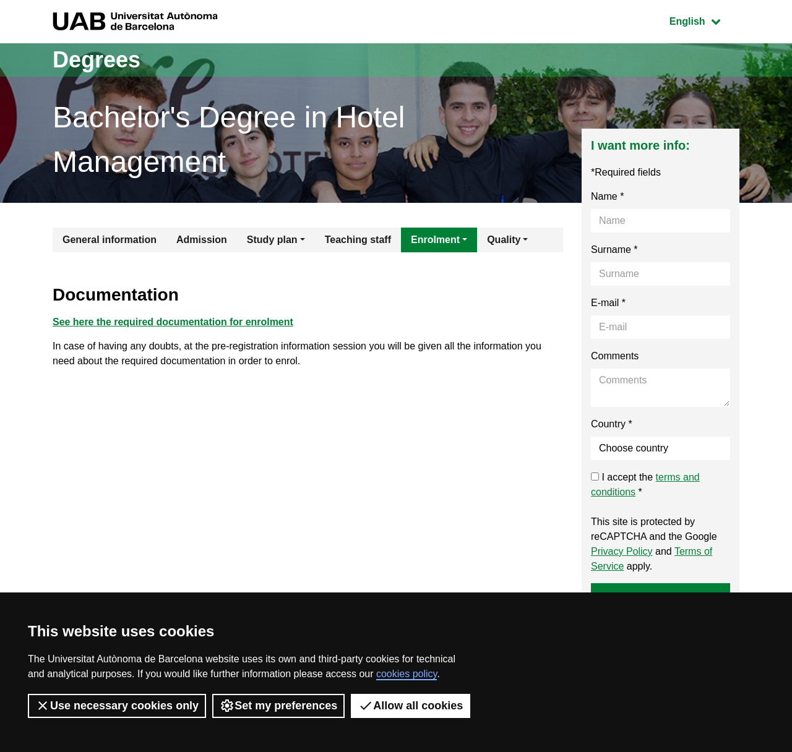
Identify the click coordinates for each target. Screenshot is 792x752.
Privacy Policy (622, 551)
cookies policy (406, 674)
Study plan (272, 239)
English (704, 20)
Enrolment (435, 239)
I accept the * (645, 484)
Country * (611, 424)
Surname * (614, 249)
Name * (607, 196)
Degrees (96, 59)
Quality (503, 239)
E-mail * (608, 302)
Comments (615, 356)
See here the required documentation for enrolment (173, 322)
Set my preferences (278, 705)
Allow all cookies (410, 705)
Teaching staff (358, 239)
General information (109, 239)
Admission (201, 239)
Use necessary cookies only (117, 705)
